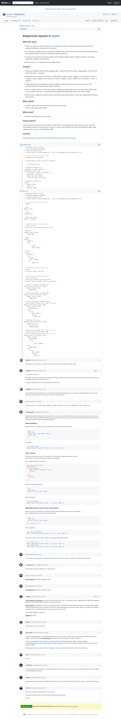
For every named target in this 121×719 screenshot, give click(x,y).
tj (26, 401)
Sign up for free (26, 706)
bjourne (28, 622)
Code (5, 20)
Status (52, 714)
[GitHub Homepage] (24, 715)
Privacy (42, 714)
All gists (37, 3)
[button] (106, 21)
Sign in (110, 3)
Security (47, 714)
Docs (63, 714)
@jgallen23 (28, 615)
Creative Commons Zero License (66, 138)
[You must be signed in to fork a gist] (114, 14)
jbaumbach (29, 632)
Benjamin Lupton (35, 138)
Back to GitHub (45, 3)
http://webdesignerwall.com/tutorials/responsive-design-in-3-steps (43, 643)
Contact (67, 714)
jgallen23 (28, 360)
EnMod (28, 677)
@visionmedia (39, 600)
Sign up (116, 3)
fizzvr (27, 654)
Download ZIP (113, 20)
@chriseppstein (29, 579)
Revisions (15, 21)
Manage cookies (74, 714)
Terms (38, 714)
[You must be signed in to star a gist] (106, 14)
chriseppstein (30, 412)
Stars (26, 21)
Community (58, 714)
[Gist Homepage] (6, 3)
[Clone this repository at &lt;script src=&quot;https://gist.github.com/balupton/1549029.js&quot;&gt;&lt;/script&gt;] (98, 21)
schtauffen (29, 665)
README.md (19, 14)
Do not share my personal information (89, 714)
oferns (27, 688)
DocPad (38, 125)
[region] (60, 86)
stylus (55, 36)
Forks (36, 21)
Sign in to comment (73, 706)
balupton (9, 14)
